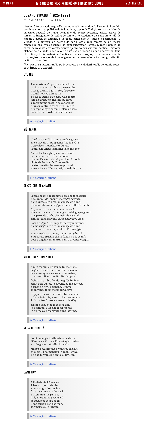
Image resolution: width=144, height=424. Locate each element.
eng (139, 3)
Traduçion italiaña (44, 121)
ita (134, 3)
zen (128, 3)
